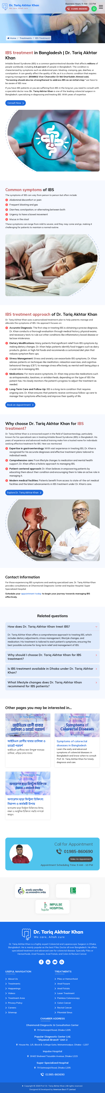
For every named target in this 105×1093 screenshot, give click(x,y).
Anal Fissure (63, 984)
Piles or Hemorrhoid (67, 979)
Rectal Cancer (64, 1008)
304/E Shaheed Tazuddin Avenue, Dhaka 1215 (52, 1057)
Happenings (14, 989)
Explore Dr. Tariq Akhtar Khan (25, 494)
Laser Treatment (66, 994)
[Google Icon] (61, 963)
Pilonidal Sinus (64, 1013)
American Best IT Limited (64, 1090)
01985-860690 (78, 9)
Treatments (26, 38)
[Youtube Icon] (54, 963)
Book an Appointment (21, 406)
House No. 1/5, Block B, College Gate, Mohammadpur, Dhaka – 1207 (52, 1045)
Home (11, 38)
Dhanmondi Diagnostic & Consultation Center (52, 1026)
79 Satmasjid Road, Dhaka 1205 (52, 1031)
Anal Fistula (63, 989)
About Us (13, 979)
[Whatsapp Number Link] (94, 9)
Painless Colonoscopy (68, 999)
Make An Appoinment (80, 861)
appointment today (31, 595)
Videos (11, 994)
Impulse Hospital (52, 1052)
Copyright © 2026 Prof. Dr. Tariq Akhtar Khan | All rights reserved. (53, 1087)
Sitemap (12, 1013)
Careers (12, 1008)
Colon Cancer (64, 1003)
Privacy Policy (15, 1003)
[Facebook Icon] (41, 963)
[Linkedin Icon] (48, 963)
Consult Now (16, 103)
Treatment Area (16, 999)
